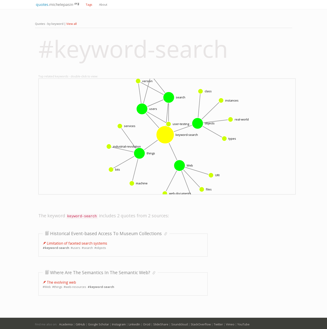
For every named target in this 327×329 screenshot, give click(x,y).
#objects (100, 247)
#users (75, 247)
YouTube (243, 323)
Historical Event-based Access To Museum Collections (106, 232)
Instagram (119, 323)
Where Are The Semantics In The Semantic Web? (100, 271)
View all (71, 24)
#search (87, 247)
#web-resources (75, 286)
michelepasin (57, 4)
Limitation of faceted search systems (75, 242)
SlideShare (160, 323)
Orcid (146, 323)
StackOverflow (201, 323)
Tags (89, 4)
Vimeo (230, 323)
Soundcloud (179, 323)
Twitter (218, 323)
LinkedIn (134, 323)
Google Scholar (98, 323)
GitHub (80, 323)
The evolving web (59, 281)
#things (57, 286)
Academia (66, 323)
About (103, 4)
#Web (47, 286)
